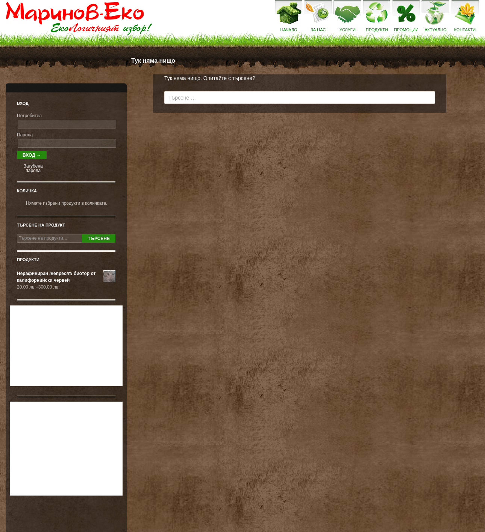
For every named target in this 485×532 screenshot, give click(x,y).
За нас (318, 29)
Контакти (465, 29)
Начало (288, 29)
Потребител (29, 115)
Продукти (377, 29)
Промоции (406, 29)
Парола (25, 135)
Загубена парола (33, 168)
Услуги (348, 29)
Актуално (435, 29)
